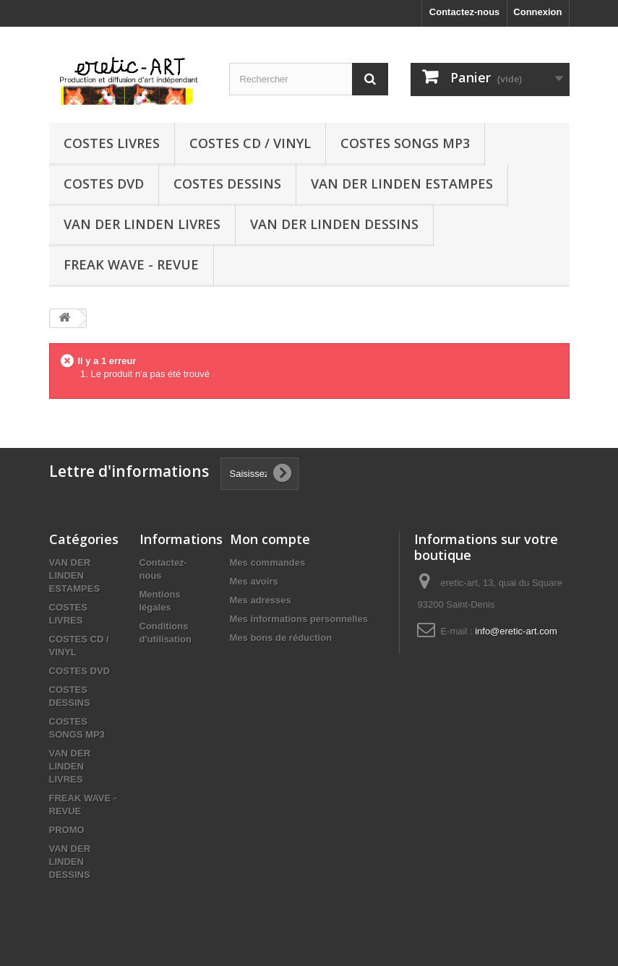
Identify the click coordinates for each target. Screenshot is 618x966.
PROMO (67, 829)
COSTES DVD (104, 183)
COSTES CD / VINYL (250, 143)
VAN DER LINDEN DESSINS (334, 224)
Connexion (537, 12)
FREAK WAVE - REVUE (131, 264)
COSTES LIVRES (112, 143)
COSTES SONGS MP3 (405, 143)
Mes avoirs (254, 581)
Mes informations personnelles (299, 618)
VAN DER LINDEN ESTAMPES (402, 183)
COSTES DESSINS (227, 183)
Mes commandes (268, 562)
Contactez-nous (464, 12)
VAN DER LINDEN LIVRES (142, 224)
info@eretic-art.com (516, 631)
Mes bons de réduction (281, 637)
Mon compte (270, 539)
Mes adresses (260, 600)
